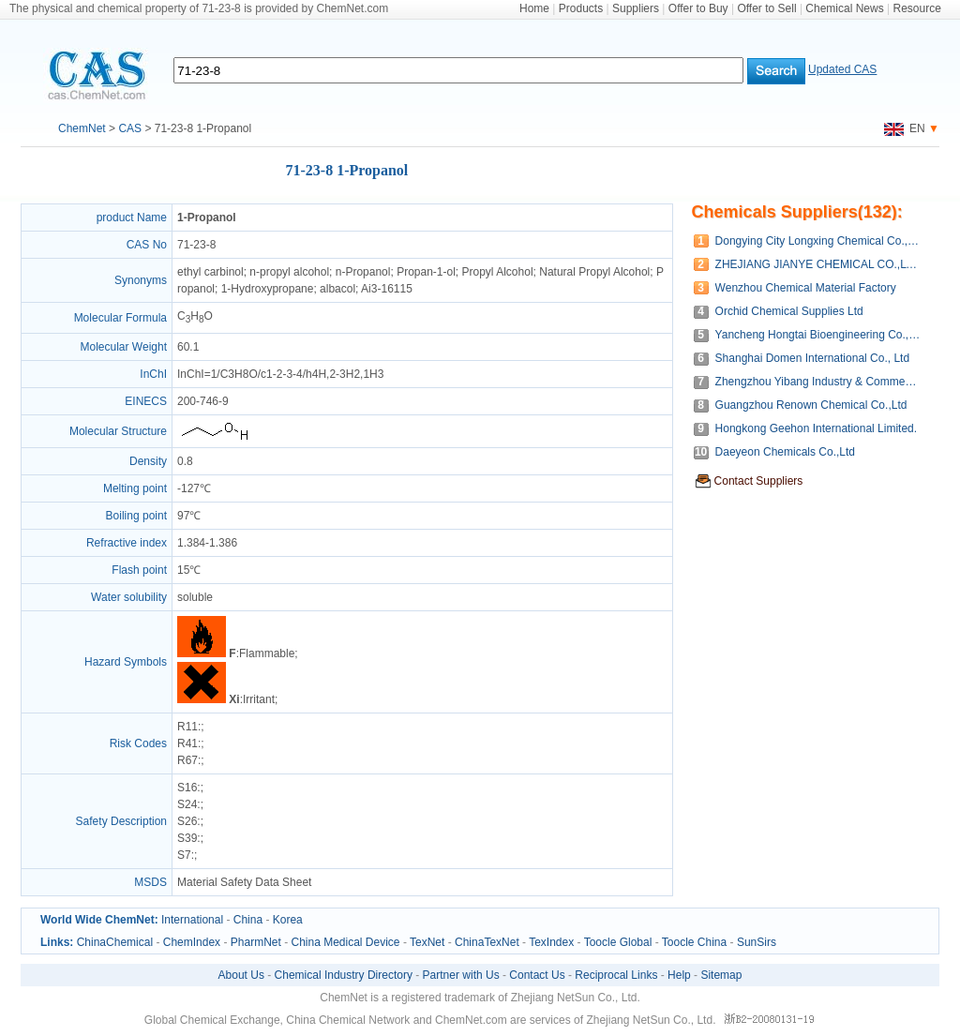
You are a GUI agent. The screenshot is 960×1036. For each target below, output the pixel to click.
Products (581, 8)
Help (679, 975)
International (192, 919)
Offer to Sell (766, 8)
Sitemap (721, 975)
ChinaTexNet (487, 942)
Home (534, 8)
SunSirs (756, 942)
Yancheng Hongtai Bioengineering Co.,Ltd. (818, 334)
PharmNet (256, 942)
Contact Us (536, 975)
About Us (241, 975)
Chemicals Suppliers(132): (797, 212)
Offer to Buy (698, 8)
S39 (187, 838)
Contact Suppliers (758, 481)
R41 (187, 743)
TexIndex (551, 942)
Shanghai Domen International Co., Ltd (812, 358)
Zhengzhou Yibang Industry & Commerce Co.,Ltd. (818, 381)
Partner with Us (461, 975)
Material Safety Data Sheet (244, 882)
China (247, 919)
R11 (187, 726)
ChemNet (82, 128)
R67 (187, 760)
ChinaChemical (115, 942)
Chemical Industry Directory (343, 975)
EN (904, 128)
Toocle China (694, 942)
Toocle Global (618, 942)
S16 (187, 787)
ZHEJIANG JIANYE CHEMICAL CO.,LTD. (818, 264)
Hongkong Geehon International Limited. (816, 428)
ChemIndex (191, 942)
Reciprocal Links (616, 975)
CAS (130, 128)
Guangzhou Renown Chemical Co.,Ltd (811, 405)
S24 (187, 804)
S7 (184, 855)
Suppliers (635, 8)
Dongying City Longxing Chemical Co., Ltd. (818, 241)
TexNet (427, 942)
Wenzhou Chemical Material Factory (805, 287)
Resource (917, 8)
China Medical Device (345, 942)
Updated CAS (842, 69)
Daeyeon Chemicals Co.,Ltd (785, 451)
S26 (187, 821)
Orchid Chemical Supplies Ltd (789, 311)
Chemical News (844, 8)
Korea (288, 919)
